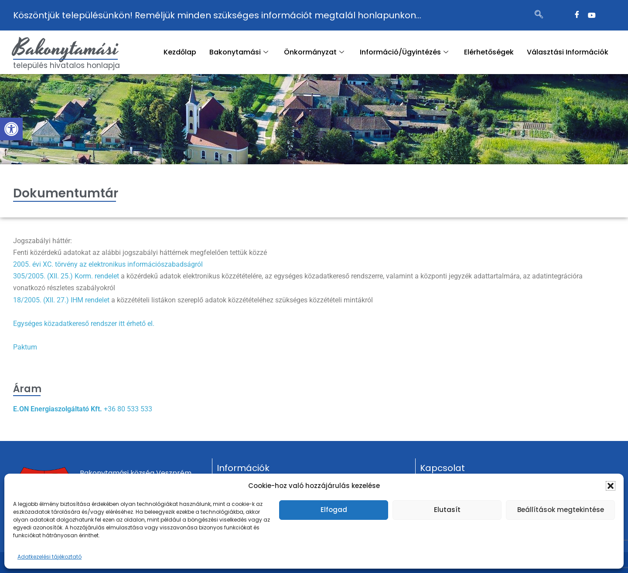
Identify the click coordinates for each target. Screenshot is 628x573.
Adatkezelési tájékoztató (49, 556)
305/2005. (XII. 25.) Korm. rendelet (66, 276)
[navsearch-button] (539, 15)
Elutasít (447, 509)
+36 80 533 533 (128, 409)
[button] (11, 129)
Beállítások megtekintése (560, 509)
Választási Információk (567, 52)
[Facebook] (577, 15)
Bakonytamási (66, 48)
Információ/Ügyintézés (404, 52)
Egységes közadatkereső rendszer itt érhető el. (83, 323)
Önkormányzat (314, 52)
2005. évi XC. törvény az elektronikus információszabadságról (108, 264)
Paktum (25, 347)
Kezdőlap (180, 52)
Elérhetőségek (489, 52)
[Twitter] (591, 15)
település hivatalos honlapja (66, 65)
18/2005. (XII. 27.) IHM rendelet (61, 300)
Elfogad (334, 509)
